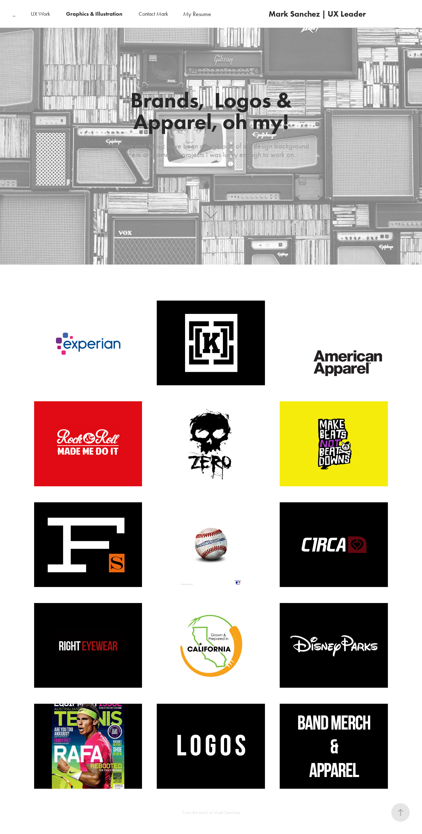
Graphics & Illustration (94, 13)
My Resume (197, 14)
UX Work (40, 13)
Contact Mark (153, 13)
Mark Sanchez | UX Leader (317, 14)
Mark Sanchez (227, 812)
